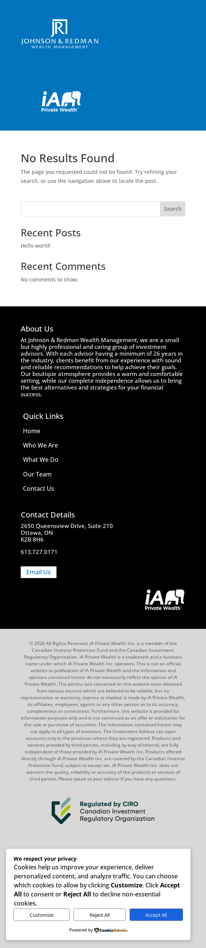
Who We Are (40, 445)
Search (173, 208)
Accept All (156, 914)
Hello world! (36, 245)
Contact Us (38, 488)
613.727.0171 (39, 551)
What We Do (40, 459)
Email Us (38, 572)
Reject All (100, 914)
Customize (41, 914)
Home (31, 431)
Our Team (37, 474)
